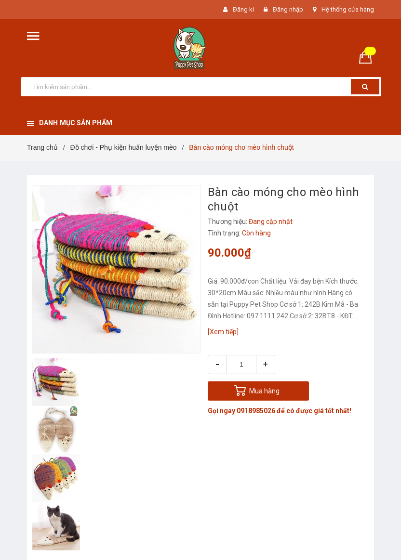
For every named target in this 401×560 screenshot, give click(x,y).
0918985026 (256, 411)
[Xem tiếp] (223, 332)
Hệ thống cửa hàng (347, 9)
